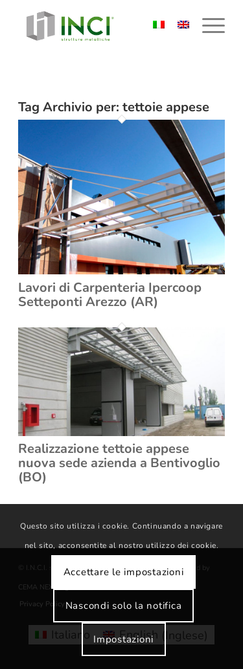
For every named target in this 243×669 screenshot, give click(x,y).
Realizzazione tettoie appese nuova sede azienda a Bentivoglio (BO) (119, 463)
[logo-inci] (100, 26)
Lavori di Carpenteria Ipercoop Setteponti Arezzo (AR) (110, 295)
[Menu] (207, 26)
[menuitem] (207, 26)
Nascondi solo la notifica (123, 605)
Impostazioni (123, 639)
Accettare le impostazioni (124, 571)
